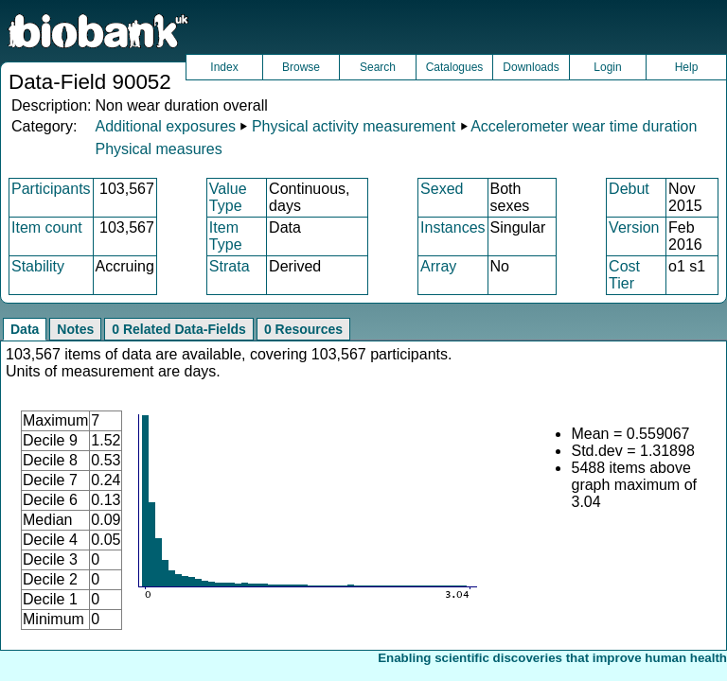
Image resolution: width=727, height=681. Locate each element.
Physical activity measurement (353, 126)
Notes (75, 329)
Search (378, 67)
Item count (46, 227)
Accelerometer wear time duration (583, 126)
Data (24, 329)
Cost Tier (624, 274)
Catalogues (455, 67)
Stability (37, 266)
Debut (629, 189)
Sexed (441, 189)
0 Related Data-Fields (179, 329)
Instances (452, 227)
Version (634, 227)
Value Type (228, 197)
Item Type (225, 236)
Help (687, 67)
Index (224, 67)
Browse (301, 67)
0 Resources (303, 329)
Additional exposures (165, 126)
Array (438, 266)
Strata (229, 266)
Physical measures (158, 149)
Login (607, 67)
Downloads (531, 67)
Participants (51, 189)
